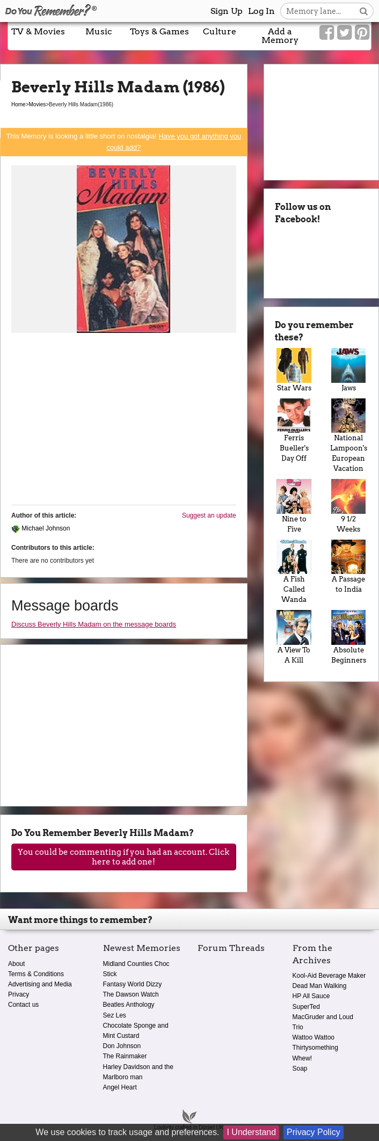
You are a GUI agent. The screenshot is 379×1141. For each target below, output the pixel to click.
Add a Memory (279, 35)
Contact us (23, 1004)
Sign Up (226, 11)
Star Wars (294, 369)
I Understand (251, 1132)
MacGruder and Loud (323, 1017)
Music (98, 31)
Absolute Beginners (348, 637)
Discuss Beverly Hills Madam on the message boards (93, 624)
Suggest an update (209, 515)
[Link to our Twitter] (344, 32)
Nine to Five (294, 506)
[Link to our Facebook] (326, 32)
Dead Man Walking (320, 986)
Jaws (348, 369)
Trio (298, 1027)
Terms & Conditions (36, 974)
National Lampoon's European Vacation (348, 435)
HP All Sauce (311, 996)
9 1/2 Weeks (348, 506)
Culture (219, 31)
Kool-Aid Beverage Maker (329, 975)
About (16, 964)
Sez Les (114, 1015)
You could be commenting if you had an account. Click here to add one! (123, 857)
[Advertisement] (123, 421)
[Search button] (364, 11)
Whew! (302, 1058)
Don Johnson (122, 1046)
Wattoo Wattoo (313, 1037)
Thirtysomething (315, 1047)
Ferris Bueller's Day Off (294, 430)
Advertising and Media (40, 984)
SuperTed (306, 1007)
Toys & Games (159, 31)
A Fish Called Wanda (294, 572)
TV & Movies (38, 31)
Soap (300, 1068)
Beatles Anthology (129, 1004)
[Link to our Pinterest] (362, 32)
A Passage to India (348, 566)
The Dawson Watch (131, 994)
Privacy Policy (313, 1132)
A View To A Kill (294, 637)
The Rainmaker (125, 1056)
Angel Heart (120, 1087)
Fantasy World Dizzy (132, 984)
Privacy (18, 994)
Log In (261, 11)
